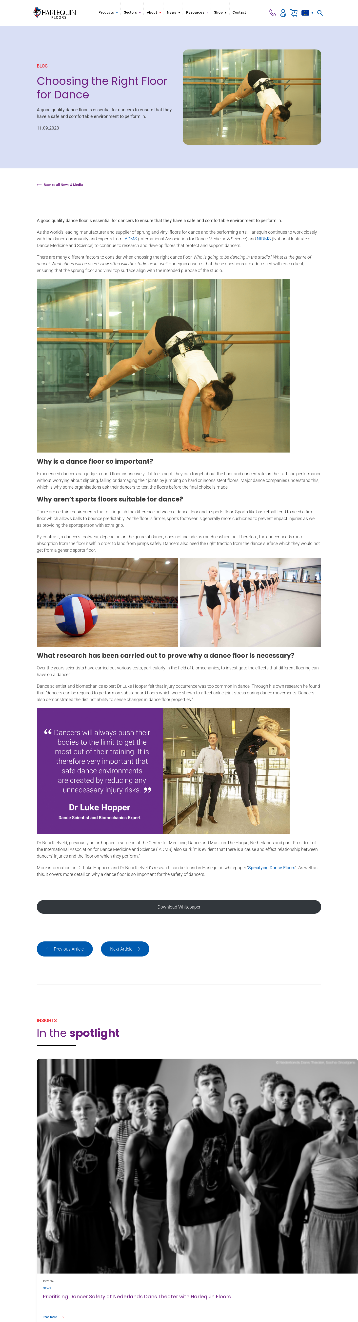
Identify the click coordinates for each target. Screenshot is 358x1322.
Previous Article (65, 949)
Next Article (125, 949)
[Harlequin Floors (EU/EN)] (54, 13)
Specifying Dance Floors (271, 867)
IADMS (130, 238)
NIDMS (264, 238)
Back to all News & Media (60, 185)
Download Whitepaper (179, 907)
